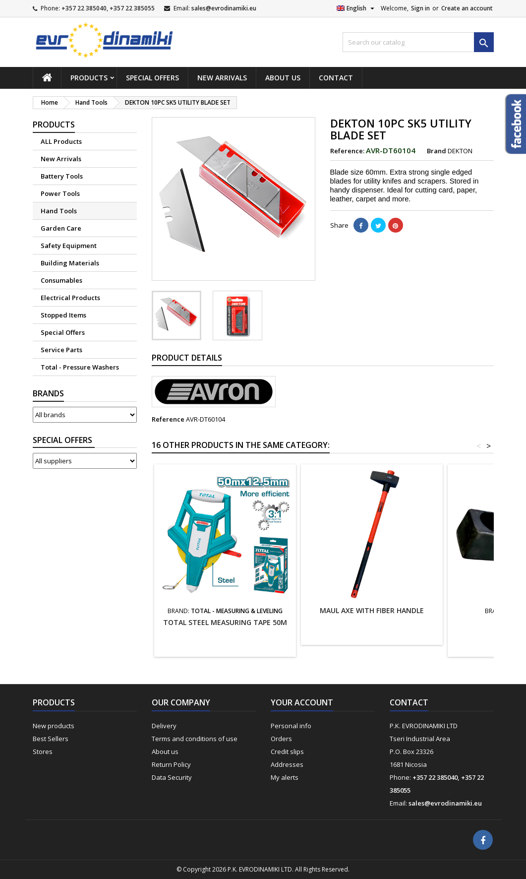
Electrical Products (70, 297)
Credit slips (287, 751)
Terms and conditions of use (194, 738)
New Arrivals (222, 77)
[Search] (418, 42)
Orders (281, 738)
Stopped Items (63, 315)
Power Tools (60, 193)
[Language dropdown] (357, 8)
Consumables (61, 280)
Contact (336, 77)
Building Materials (70, 262)
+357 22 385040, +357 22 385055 (108, 8)
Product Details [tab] (187, 357)
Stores (43, 751)
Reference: (347, 150)
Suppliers (64, 440)
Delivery (164, 725)
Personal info (291, 725)
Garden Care (61, 228)
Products (89, 77)
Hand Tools (59, 210)
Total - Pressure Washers (80, 367)
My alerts (284, 777)
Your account (302, 702)
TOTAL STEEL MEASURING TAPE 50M (225, 622)
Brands (48, 393)
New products (53, 725)
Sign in (420, 8)
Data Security (172, 777)
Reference (168, 419)
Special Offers (152, 77)
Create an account (467, 8)
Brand (436, 150)
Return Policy (171, 764)
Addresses (287, 764)
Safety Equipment (69, 245)
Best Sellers (50, 738)
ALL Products (61, 141)
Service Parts (61, 349)
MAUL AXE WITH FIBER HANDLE (372, 610)
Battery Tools (62, 176)
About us (282, 77)
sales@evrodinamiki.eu (223, 8)
